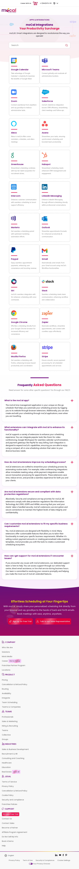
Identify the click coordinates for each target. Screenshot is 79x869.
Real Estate (11, 772)
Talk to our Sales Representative (53, 621)
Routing (5, 689)
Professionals (7, 717)
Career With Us (25, 3)
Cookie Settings (63, 860)
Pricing (5, 680)
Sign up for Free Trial (20, 621)
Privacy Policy (8, 786)
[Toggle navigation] (74, 11)
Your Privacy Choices (39, 864)
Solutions (6, 652)
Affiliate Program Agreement (14, 832)
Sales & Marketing (9, 721)
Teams (5, 730)
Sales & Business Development (15, 749)
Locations (6, 670)
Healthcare (7, 763)
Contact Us (7, 818)
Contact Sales (8, 823)
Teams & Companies (11, 707)
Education (6, 767)
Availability (6, 693)
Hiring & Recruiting (10, 726)
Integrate (6, 698)
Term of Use (28, 860)
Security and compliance (13, 799)
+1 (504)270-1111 (45, 3)
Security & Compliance (45, 860)
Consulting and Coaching (13, 758)
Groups (5, 739)
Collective (6, 735)
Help (4, 845)
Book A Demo (8, 841)
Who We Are (7, 647)
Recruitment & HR (9, 754)
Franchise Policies (9, 804)
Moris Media (7, 656)
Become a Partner (10, 827)
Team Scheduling (9, 702)
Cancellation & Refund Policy (14, 684)
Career (11, 661)
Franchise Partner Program (13, 665)
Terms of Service (9, 782)
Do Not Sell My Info (10, 836)
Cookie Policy (7, 795)
